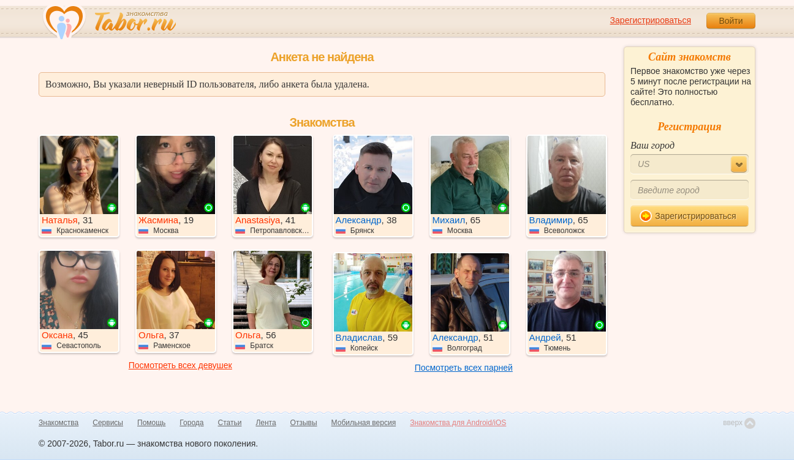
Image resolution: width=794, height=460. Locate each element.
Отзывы (303, 422)
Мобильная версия (363, 422)
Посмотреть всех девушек (180, 365)
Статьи (230, 422)
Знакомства (58, 422)
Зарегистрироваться (650, 20)
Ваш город (652, 145)
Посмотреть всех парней (464, 368)
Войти (731, 21)
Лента (265, 422)
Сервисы (108, 422)
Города (191, 422)
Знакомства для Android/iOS (458, 422)
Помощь (151, 422)
